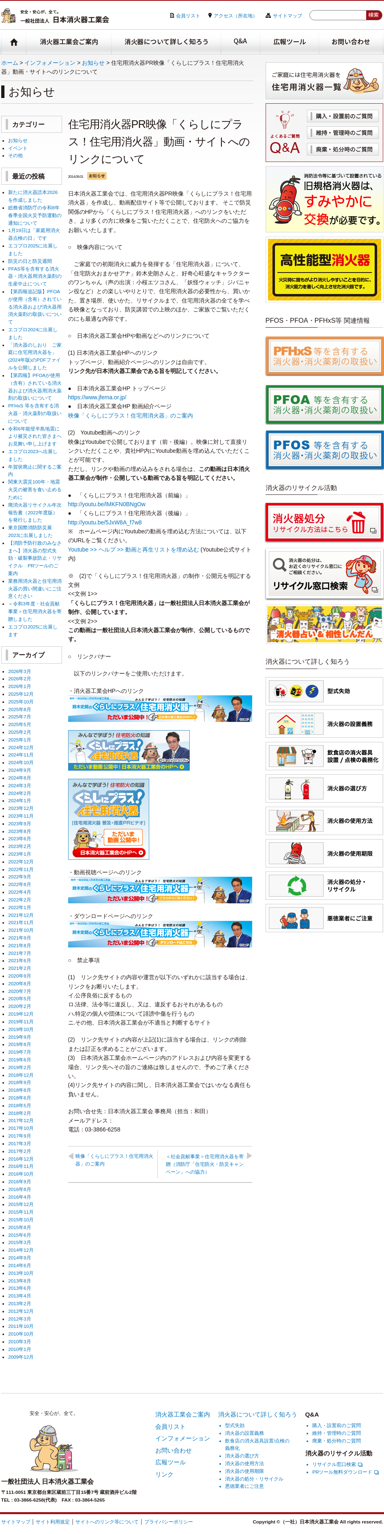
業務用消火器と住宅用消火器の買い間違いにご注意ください (35, 588)
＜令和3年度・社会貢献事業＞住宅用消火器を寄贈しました (35, 611)
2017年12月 (21, 1120)
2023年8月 (19, 831)
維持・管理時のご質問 (343, 132)
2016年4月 (19, 1197)
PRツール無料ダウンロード (345, 1471)
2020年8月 (19, 983)
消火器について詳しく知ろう (166, 42)
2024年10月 (21, 762)
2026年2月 (19, 678)
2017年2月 (19, 1151)
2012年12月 (21, 1311)
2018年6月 (19, 1097)
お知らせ (93, 63)
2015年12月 (21, 1204)
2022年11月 (21, 869)
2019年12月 (21, 1013)
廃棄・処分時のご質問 (343, 149)
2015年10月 (21, 1219)
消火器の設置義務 (244, 1433)
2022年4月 (19, 892)
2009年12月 (21, 1356)
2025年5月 (19, 724)
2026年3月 (19, 671)
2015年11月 (21, 1211)
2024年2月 (19, 793)
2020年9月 (19, 975)
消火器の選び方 (242, 1455)
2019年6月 (19, 1059)
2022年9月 (19, 876)
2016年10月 (21, 1173)
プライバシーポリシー (168, 1521)
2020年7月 (19, 991)
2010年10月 (21, 1333)
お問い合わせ (351, 42)
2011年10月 (21, 1326)
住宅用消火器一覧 (324, 80)
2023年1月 (19, 853)
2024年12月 (21, 747)
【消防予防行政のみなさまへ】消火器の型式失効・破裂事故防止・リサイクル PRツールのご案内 (35, 558)
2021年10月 (21, 930)
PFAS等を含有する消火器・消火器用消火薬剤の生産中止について (35, 276)
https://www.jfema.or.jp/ (97, 397)
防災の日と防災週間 (30, 261)
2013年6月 (19, 1288)
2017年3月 (19, 1143)
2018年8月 (19, 1090)
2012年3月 (19, 1318)
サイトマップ (287, 15)
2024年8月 (19, 777)
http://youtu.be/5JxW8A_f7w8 (105, 522)
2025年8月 (19, 709)
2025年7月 (19, 716)
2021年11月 (21, 922)
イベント (18, 148)
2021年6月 (19, 960)
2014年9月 (19, 1257)
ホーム (9, 63)
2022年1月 (19, 907)
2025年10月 (21, 701)
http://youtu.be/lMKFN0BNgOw (107, 504)
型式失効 (235, 1425)
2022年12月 (21, 861)
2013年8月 (19, 1280)
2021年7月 (19, 953)
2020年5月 (19, 998)
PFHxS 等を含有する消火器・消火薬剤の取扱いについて (35, 413)
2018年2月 (19, 1113)
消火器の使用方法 (244, 1463)
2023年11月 (21, 815)
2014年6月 (19, 1265)
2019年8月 (19, 1044)
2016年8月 (19, 1189)
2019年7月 (19, 1052)
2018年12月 (21, 1075)
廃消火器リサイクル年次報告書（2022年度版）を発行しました (35, 512)
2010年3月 (19, 1341)
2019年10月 (21, 1029)
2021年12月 (21, 915)
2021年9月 (19, 937)
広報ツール (289, 42)
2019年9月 (19, 1037)
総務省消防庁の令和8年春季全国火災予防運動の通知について (35, 215)
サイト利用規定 (53, 1521)
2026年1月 (19, 686)
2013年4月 (19, 1295)
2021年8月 (19, 945)
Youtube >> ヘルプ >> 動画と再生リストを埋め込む (133, 549)
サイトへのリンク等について (107, 1521)
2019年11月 (21, 1021)
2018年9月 (19, 1082)
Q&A (240, 42)
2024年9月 (19, 770)
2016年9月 (19, 1181)
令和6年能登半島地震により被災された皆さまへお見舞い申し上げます (35, 436)
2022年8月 (19, 884)
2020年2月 (19, 1006)
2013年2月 (19, 1303)
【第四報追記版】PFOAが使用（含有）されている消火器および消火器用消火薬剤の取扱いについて (35, 306)
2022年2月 (19, 899)
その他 (15, 155)
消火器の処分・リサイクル (254, 1478)
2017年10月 (21, 1128)
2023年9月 (19, 823)
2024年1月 (19, 800)
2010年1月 (19, 1349)
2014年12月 (21, 1250)
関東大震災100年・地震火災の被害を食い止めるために (35, 489)
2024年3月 (19, 785)
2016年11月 (21, 1166)
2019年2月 (19, 1067)
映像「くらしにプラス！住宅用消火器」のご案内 (130, 415)
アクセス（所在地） (235, 15)
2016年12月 (21, 1158)
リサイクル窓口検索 (337, 1464)
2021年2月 (19, 968)
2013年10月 (21, 1273)
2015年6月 (19, 1235)
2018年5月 (19, 1105)
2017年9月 (19, 1135)
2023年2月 (19, 846)
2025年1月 (19, 739)
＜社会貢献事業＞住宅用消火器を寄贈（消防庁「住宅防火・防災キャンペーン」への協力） (205, 1164)
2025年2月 (19, 732)
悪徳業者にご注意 (244, 1486)
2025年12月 (21, 694)
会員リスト (188, 15)
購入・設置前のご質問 (343, 116)
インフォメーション (49, 63)
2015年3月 (19, 1242)
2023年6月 (19, 838)
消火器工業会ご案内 (69, 42)
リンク (164, 1474)
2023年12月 (21, 808)
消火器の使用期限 (244, 1471)
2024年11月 (21, 754)
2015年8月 (19, 1227)
